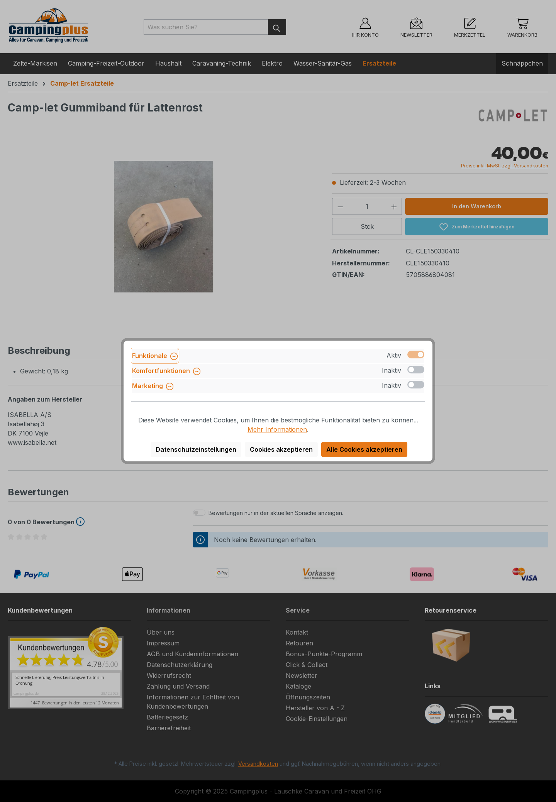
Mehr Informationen (277, 429)
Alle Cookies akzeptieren (364, 449)
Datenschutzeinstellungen (196, 449)
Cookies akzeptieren (281, 449)
